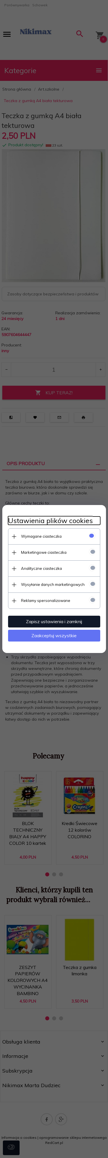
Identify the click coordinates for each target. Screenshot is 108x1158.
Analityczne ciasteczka (41, 568)
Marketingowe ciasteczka (44, 552)
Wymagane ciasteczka (41, 536)
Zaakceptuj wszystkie (54, 635)
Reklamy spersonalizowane (45, 600)
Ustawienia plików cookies (50, 520)
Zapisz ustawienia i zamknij (54, 621)
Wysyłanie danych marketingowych (53, 584)
